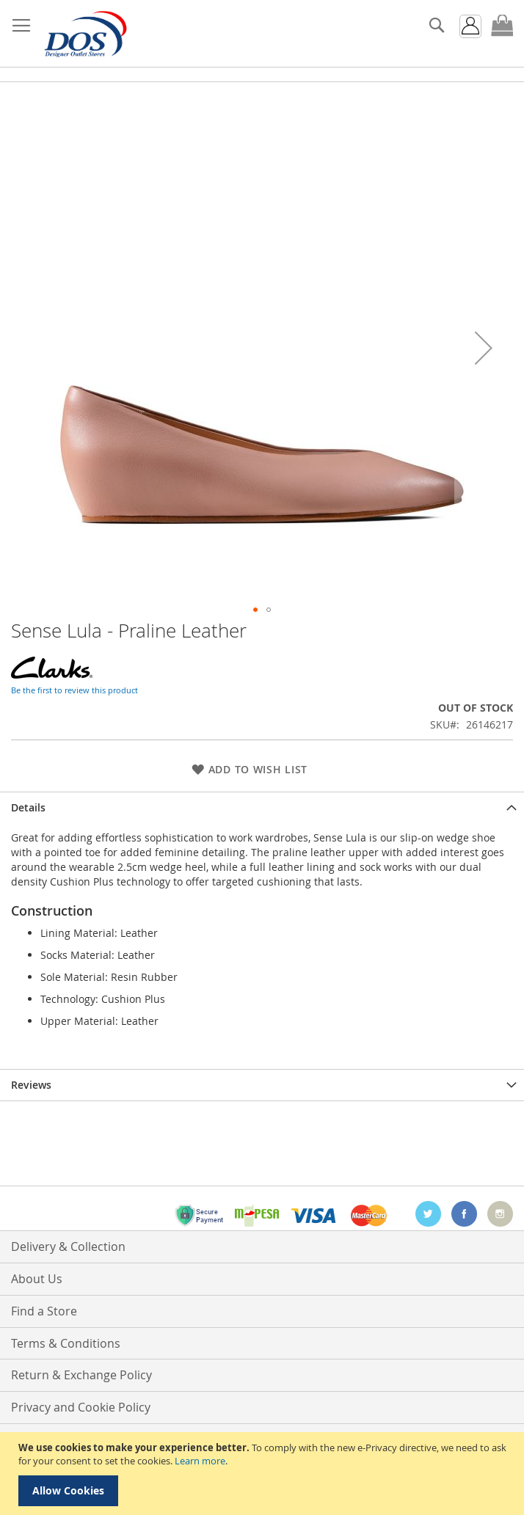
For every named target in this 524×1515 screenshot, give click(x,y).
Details (28, 807)
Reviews (31, 1085)
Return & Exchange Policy (81, 1375)
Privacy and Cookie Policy (80, 1407)
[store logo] (84, 33)
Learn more (200, 1460)
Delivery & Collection (68, 1246)
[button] (483, 348)
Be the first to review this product (74, 690)
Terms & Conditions (65, 1343)
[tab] (262, 807)
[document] (263, 1473)
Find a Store (44, 1311)
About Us (36, 1279)
